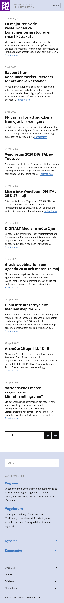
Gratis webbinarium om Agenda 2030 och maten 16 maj (32, 266)
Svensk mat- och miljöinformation (24, 6)
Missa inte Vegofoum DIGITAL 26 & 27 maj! (30, 193)
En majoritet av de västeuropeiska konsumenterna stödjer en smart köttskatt (28, 30)
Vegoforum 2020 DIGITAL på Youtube (29, 156)
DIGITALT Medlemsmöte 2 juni (31, 228)
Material (9, 574)
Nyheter (11, 541)
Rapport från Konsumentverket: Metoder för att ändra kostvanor (29, 76)
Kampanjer (13, 550)
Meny (56, 5)
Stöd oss (9, 581)
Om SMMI (10, 567)
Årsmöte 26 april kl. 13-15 (27, 348)
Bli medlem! (11, 588)
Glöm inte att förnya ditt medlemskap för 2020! (26, 307)
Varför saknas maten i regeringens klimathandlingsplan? (24, 392)
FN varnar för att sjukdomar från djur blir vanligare (29, 119)
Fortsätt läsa (11, 55)
